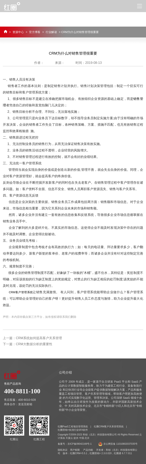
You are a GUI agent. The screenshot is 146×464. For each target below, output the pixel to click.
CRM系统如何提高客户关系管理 (39, 338)
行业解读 (51, 32)
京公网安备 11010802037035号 (118, 443)
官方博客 (34, 32)
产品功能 (88, 449)
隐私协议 (62, 449)
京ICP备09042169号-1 (79, 443)
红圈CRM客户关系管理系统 (109, 426)
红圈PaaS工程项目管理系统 (73, 426)
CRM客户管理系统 (21, 292)
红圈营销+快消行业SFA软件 (73, 430)
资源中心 (18, 32)
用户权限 (75, 449)
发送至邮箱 (25, 404)
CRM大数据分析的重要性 (34, 344)
